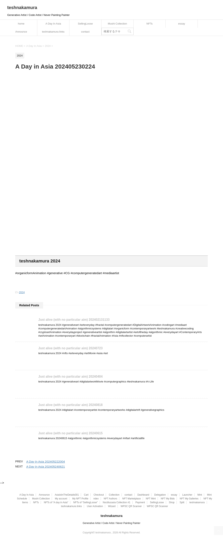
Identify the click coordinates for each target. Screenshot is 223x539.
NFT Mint (151, 498)
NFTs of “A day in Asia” (56, 502)
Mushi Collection (117, 23)
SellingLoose (85, 23)
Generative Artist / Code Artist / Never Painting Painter (111, 522)
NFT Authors (110, 498)
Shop (171, 502)
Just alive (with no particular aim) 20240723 (70, 348)
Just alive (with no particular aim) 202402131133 (73, 319)
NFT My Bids (168, 498)
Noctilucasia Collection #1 (116, 502)
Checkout (99, 494)
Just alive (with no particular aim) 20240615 (70, 433)
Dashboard (143, 494)
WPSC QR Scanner (131, 506)
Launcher (187, 494)
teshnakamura (22, 7)
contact (85, 31)
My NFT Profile (80, 498)
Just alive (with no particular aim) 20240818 (70, 404)
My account (61, 498)
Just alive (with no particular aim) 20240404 (70, 376)
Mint (199, 494)
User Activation (95, 506)
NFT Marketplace (131, 498)
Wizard (112, 506)
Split (182, 502)
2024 (22, 292)
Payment (140, 502)
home (21, 23)
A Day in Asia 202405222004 (45, 461)
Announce (21, 31)
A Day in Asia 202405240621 (45, 466)
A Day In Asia (53, 23)
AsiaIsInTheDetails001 (67, 494)
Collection (114, 494)
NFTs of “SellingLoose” (85, 502)
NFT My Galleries (189, 498)
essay (181, 23)
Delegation (160, 494)
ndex (96, 498)
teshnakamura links (53, 31)
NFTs (149, 23)
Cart (86, 494)
